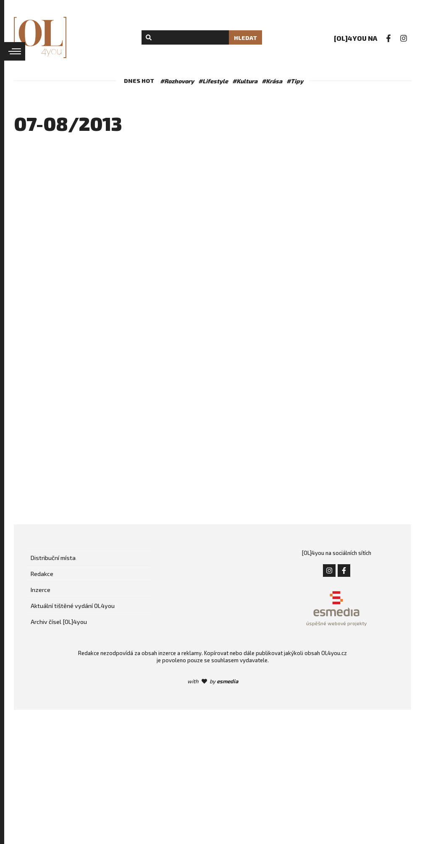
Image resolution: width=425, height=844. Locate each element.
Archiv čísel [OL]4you (59, 621)
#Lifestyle (213, 81)
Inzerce (40, 589)
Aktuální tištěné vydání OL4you (73, 605)
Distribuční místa (53, 557)
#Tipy (294, 81)
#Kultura (244, 81)
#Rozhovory (177, 81)
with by (212, 681)
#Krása (272, 81)
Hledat (245, 37)
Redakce (42, 573)
